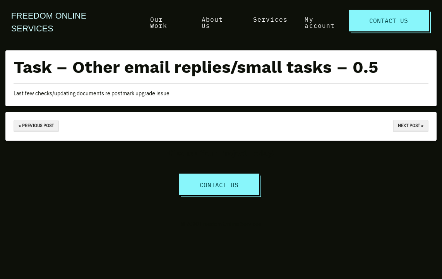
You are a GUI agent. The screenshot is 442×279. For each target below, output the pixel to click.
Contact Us (388, 20)
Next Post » (410, 125)
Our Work (159, 22)
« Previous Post (36, 125)
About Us (212, 22)
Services (270, 19)
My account (320, 22)
